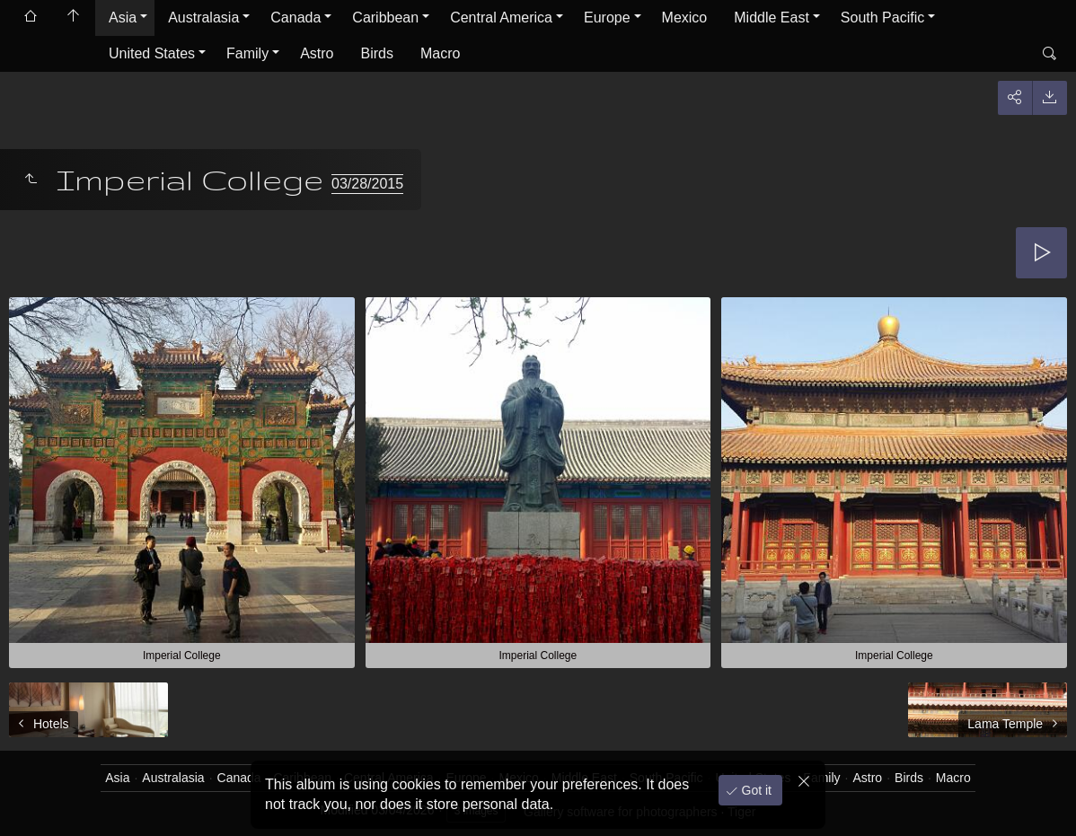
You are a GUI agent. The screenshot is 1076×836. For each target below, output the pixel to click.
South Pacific (882, 17)
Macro (440, 53)
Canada (295, 17)
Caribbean (385, 17)
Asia (123, 17)
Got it (755, 790)
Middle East (771, 17)
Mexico (685, 17)
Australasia (203, 17)
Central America (501, 17)
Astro (316, 53)
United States (152, 53)
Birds (377, 53)
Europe (607, 17)
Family (247, 53)
